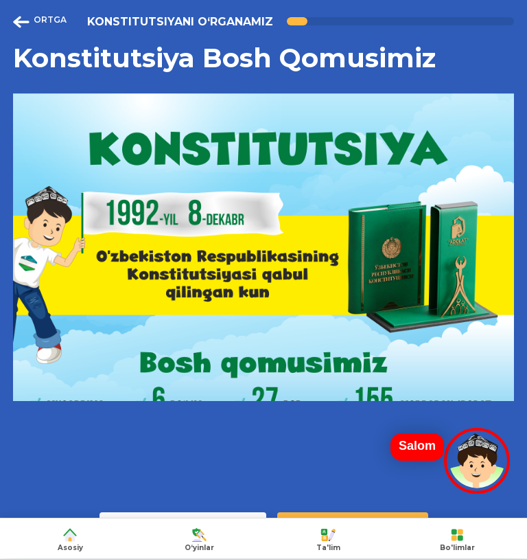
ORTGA (40, 21)
